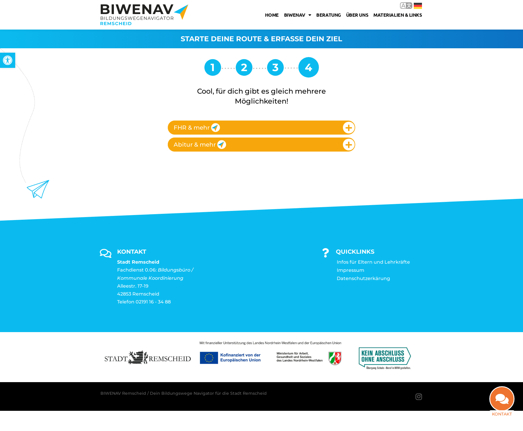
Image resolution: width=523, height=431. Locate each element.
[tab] (261, 128)
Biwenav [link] (297, 15)
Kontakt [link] (502, 414)
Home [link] (272, 15)
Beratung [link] (328, 15)
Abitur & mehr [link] (200, 144)
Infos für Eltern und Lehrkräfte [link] (373, 262)
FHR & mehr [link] (197, 127)
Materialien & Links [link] (397, 15)
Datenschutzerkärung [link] (363, 278)
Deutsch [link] (418, 5)
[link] (7, 60)
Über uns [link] (357, 15)
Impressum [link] (350, 270)
